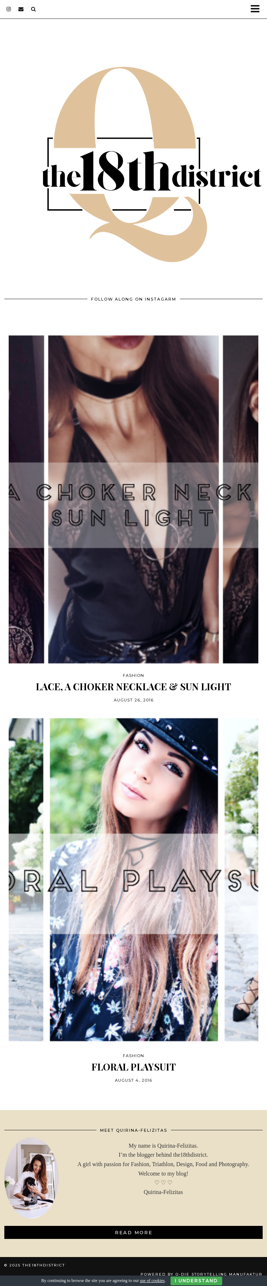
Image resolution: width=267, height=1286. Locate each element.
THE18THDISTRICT (43, 1265)
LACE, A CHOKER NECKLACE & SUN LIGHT (133, 686)
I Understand (196, 1280)
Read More (133, 1232)
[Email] (21, 9)
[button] (257, 9)
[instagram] (9, 9)
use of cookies (152, 1280)
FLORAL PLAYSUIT (133, 1066)
